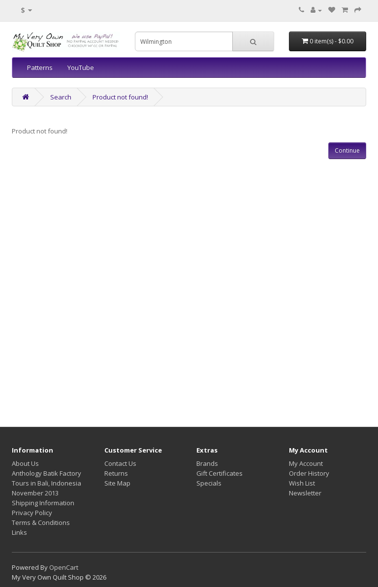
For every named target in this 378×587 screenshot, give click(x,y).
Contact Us (120, 463)
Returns (116, 473)
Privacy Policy (32, 512)
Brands (207, 463)
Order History (309, 473)
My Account (306, 463)
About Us (25, 463)
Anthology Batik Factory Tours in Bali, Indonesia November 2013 (46, 483)
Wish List (302, 483)
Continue (347, 150)
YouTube (80, 67)
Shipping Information (43, 502)
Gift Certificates (219, 473)
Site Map (117, 483)
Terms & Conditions (41, 522)
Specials (208, 483)
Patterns (40, 67)
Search (60, 97)
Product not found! (120, 97)
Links (19, 532)
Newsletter (305, 493)
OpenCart (63, 567)
